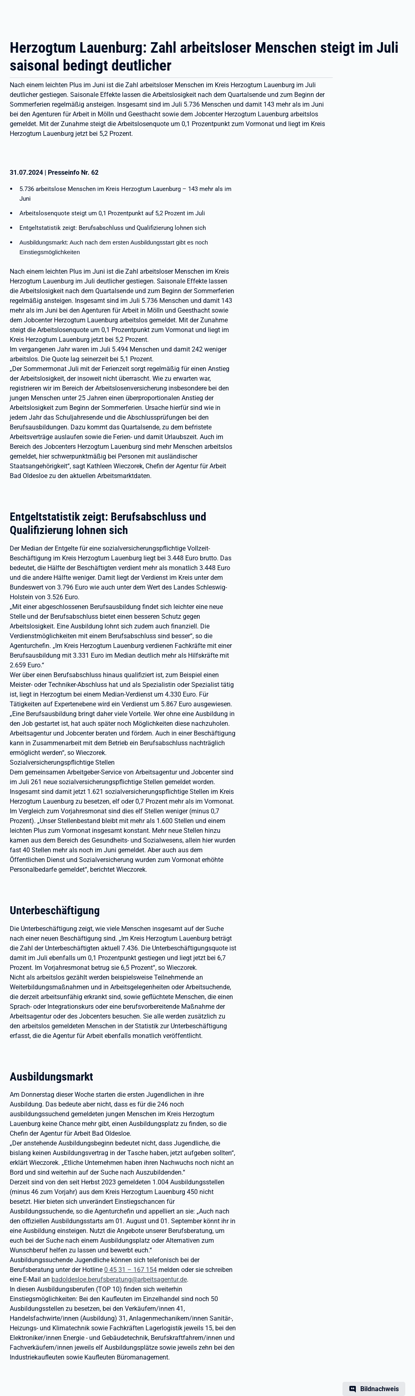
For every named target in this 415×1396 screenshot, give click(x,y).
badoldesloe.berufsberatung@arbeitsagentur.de (119, 1279)
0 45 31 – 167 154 (130, 1270)
